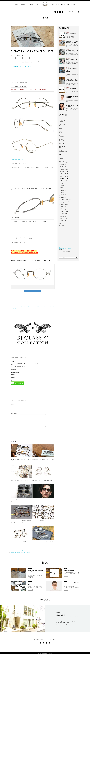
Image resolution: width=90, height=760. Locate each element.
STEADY (60, 154)
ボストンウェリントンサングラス (65, 194)
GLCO (60, 129)
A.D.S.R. (60, 118)
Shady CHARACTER (62, 153)
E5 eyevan (61, 125)
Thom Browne (61, 157)
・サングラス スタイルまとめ (64, 211)
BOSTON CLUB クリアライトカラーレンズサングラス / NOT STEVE (19, 552)
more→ (30, 577)
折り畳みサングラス (62, 220)
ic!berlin (60, 132)
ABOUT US (63, 4)
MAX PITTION (61, 139)
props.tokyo (20, 55)
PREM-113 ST (20, 159)
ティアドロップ (61, 187)
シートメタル (61, 183)
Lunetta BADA (61, 136)
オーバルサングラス (62, 166)
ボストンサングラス (62, 197)
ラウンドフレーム (62, 208)
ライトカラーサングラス (63, 204)
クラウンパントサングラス (63, 171)
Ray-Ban (60, 150)
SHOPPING (73, 4)
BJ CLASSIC (61, 121)
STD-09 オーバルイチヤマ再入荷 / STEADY (42, 480)
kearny (60, 135)
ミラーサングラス (62, 202)
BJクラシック (14, 159)
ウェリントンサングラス (63, 162)
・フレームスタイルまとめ (63, 213)
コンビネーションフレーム (63, 178)
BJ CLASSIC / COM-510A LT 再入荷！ (19, 541)
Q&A (68, 4)
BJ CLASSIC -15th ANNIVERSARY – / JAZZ (41, 499)
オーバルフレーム (62, 168)
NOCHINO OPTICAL (62, 144)
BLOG (53, 4)
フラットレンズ (61, 192)
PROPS (12, 379)
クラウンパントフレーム (63, 173)
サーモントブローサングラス (64, 180)
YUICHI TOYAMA (62, 161)
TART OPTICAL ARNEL (63, 155)
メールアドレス (14, 409)
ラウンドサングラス (62, 206)
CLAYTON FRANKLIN (62, 124)
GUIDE (57, 4)
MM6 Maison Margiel (62, 140)
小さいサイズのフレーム (63, 216)
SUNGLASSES (30, 4)
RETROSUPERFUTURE (63, 151)
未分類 (60, 223)
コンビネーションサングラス (64, 176)
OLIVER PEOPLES (62, 146)
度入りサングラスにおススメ (64, 218)
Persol (60, 147)
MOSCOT (60, 142)
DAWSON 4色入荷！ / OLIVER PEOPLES (19, 480)
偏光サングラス (61, 215)
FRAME (22, 4)
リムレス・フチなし (62, 209)
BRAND (16, 4)
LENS (37, 4)
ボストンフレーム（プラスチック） (65, 199)
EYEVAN (60, 127)
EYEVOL (60, 128)
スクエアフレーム (62, 185)
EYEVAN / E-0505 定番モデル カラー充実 (41, 520)
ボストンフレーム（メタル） (64, 201)
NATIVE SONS (61, 143)
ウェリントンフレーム (63, 164)
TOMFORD (61, 158)
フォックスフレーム (62, 190)
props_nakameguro (15, 375)
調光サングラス (61, 225)
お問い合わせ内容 (14, 413)
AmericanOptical (62, 120)
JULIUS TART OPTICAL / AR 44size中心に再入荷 (17, 550)
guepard (60, 131)
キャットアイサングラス (63, 169)
